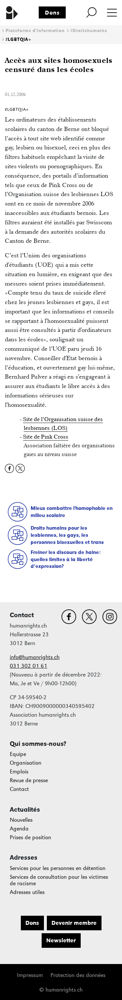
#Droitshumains (88, 30)
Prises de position (30, 837)
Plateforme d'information (35, 30)
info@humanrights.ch (35, 657)
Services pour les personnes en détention (57, 868)
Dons (52, 12)
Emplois (19, 771)
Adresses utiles (27, 892)
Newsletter (61, 940)
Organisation (25, 762)
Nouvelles (21, 820)
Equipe (18, 754)
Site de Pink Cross (45, 436)
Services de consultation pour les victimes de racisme (59, 880)
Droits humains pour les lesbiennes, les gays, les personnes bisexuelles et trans (67, 535)
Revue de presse (29, 780)
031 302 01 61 (28, 666)
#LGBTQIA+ (18, 39)
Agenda (19, 828)
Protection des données (77, 975)
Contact (19, 789)
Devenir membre (74, 923)
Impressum (30, 975)
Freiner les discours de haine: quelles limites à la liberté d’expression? (66, 559)
